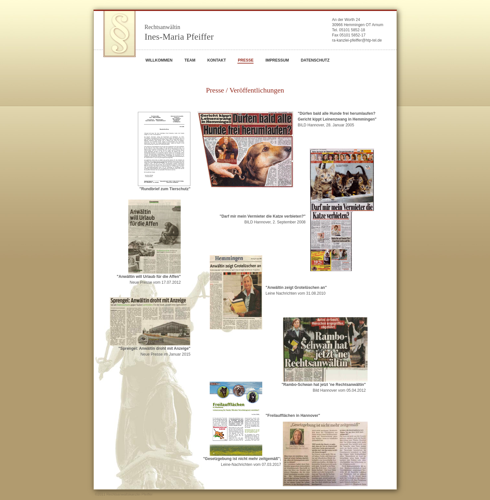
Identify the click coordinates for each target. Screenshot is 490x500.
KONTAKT (216, 60)
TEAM (189, 60)
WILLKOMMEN (159, 60)
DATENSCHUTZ (315, 60)
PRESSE (246, 60)
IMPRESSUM (277, 60)
